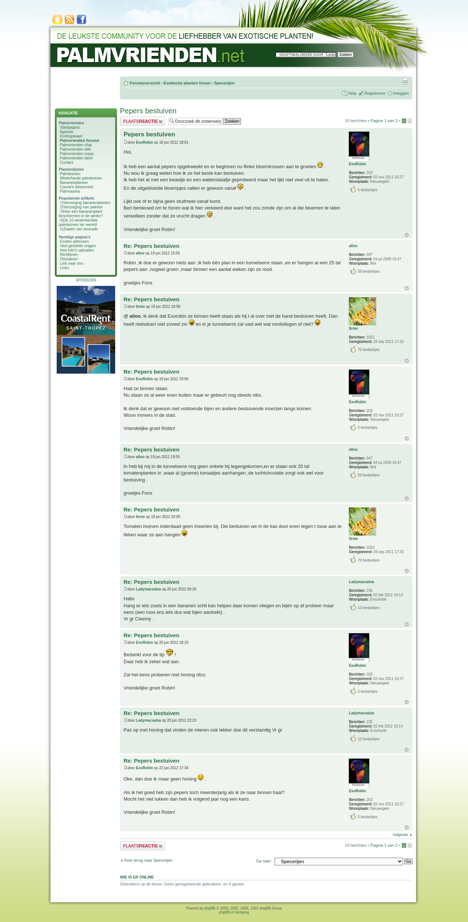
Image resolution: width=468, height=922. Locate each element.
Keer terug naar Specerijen (148, 860)
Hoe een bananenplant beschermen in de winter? (81, 213)
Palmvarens (70, 191)
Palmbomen (70, 173)
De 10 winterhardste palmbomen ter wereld (78, 222)
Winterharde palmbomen (81, 178)
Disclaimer (69, 259)
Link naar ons (71, 263)
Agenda (66, 131)
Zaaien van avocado (80, 229)
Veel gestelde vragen (78, 245)
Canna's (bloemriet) (76, 187)
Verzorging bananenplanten (86, 202)
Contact (66, 162)
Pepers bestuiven (148, 111)
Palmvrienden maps (77, 153)
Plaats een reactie (142, 121)
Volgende (400, 835)
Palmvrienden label (76, 158)
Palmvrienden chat (76, 145)
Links (64, 267)
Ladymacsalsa (148, 589)
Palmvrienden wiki (75, 149)
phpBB (209, 908)
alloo (140, 253)
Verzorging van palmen (82, 207)
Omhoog (407, 235)
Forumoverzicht (145, 83)
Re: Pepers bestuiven (152, 246)
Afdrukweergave (405, 81)
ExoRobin (144, 142)
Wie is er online (137, 877)
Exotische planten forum (186, 83)
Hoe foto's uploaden (77, 250)
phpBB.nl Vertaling (234, 912)
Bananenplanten (74, 182)
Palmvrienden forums (79, 140)
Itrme (140, 307)
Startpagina (70, 127)
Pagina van (384, 120)
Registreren (375, 93)
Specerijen (224, 83)
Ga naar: (264, 861)
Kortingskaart (71, 136)
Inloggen (401, 93)
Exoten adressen (74, 241)
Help (352, 93)
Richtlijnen (69, 254)
